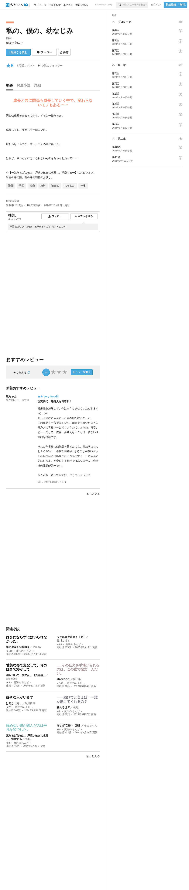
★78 (8, 707)
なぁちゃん (90, 725)
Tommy (37, 647)
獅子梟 (77, 679)
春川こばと (63, 640)
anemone (11, 678)
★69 (59, 644)
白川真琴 (30, 703)
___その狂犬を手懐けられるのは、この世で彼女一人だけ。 (78, 669)
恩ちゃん (11, 396)
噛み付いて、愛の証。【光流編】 (26, 675)
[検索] (119, 5)
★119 (9, 651)
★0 (58, 729)
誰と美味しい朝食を (18, 647)
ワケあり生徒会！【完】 (71, 637)
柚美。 (10, 38)
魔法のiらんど (24, 651)
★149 (60, 683)
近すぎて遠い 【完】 (69, 725)
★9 (8, 682)
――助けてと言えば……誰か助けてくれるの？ (77, 699)
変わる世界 (63, 707)
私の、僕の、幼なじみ (39, 30)
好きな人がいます (19, 697)
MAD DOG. (63, 679)
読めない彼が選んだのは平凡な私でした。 (26, 728)
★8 (58, 711)
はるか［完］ (14, 703)
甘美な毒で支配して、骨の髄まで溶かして (26, 667)
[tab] (10, 86)
